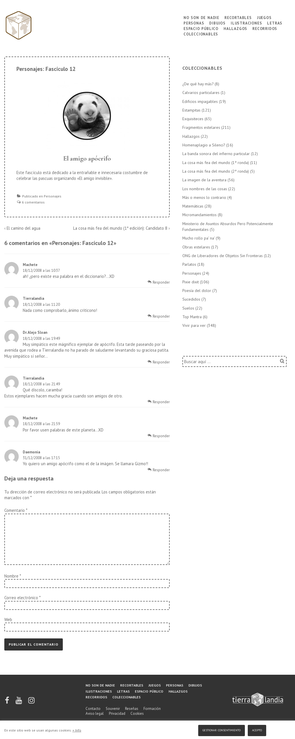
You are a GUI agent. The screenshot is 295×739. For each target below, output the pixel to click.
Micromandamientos (199, 214)
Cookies (137, 713)
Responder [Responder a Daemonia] (161, 469)
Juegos (264, 17)
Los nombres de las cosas (204, 188)
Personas (194, 22)
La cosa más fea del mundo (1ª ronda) (215, 162)
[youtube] (19, 702)
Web (8, 619)
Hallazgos (235, 28)
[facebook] (7, 702)
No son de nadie (201, 17)
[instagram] (31, 702)
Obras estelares (196, 247)
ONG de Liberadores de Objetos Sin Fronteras (222, 255)
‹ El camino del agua (22, 228)
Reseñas (131, 708)
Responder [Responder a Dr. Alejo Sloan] (161, 362)
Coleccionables (201, 33)
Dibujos (217, 22)
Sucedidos (191, 299)
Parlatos (189, 264)
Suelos (188, 308)
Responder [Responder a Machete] (161, 282)
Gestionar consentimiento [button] (222, 729)
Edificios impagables (200, 101)
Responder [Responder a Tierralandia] (161, 316)
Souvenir (113, 708)
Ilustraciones (246, 22)
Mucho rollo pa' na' (198, 238)
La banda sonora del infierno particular (216, 153)
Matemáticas (192, 206)
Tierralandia (33, 298)
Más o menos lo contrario (204, 197)
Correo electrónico (21, 597)
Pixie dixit (190, 281)
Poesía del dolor (196, 290)
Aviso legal (95, 713)
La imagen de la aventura (204, 179)
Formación (152, 708)
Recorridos (264, 28)
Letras (274, 22)
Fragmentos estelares (201, 127)
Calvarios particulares (201, 92)
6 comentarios (33, 202)
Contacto (93, 708)
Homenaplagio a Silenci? (203, 145)
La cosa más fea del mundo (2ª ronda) (215, 171)
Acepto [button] (257, 729)
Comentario (15, 510)
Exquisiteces (192, 118)
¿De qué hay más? (197, 83)
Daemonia (31, 452)
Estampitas (191, 110)
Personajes (52, 196)
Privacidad (117, 713)
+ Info (76, 730)
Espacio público (201, 28)
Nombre (11, 576)
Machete (30, 264)
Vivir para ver (194, 325)
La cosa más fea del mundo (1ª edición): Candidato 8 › (121, 228)
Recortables (238, 17)
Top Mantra (192, 316)
